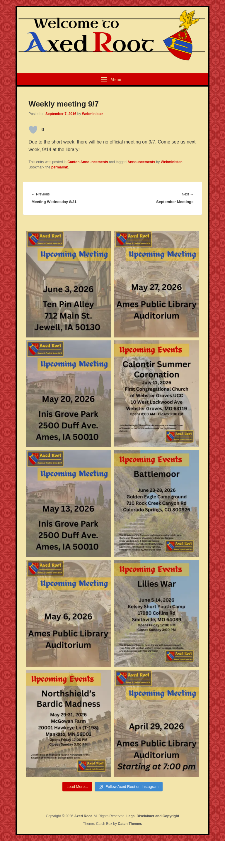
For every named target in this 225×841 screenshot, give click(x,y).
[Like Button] (33, 129)
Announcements (141, 162)
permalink (59, 167)
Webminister (92, 114)
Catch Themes (130, 824)
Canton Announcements (87, 162)
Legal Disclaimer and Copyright (152, 816)
